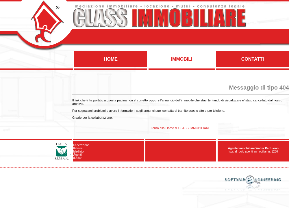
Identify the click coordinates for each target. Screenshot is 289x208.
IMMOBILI (181, 59)
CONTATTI (252, 59)
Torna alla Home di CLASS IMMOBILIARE (180, 128)
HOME (111, 59)
